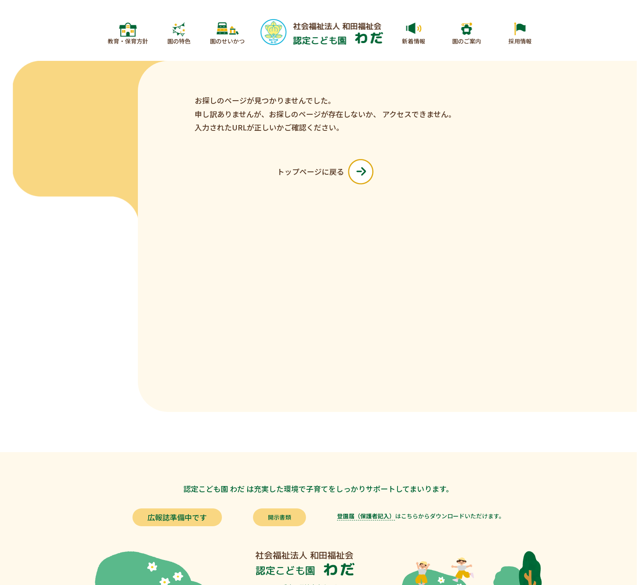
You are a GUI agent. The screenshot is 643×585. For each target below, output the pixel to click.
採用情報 (520, 41)
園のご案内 (466, 41)
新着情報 (413, 41)
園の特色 (178, 41)
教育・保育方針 (128, 41)
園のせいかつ (227, 41)
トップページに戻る (325, 172)
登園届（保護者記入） (366, 516)
